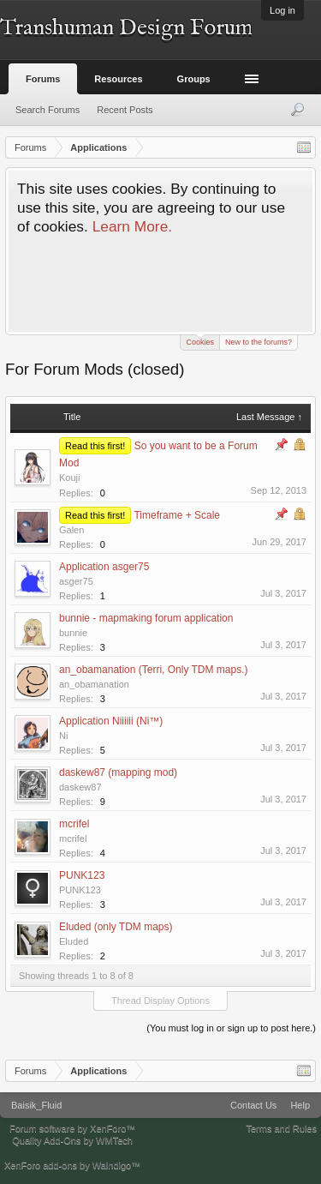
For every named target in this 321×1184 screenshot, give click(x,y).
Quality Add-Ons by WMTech (72, 1140)
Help (300, 1105)
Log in (282, 10)
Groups (194, 79)
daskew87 (80, 787)
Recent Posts (124, 110)
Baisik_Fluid (36, 1105)
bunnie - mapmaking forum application (146, 618)
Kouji (69, 477)
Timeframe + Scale (177, 515)
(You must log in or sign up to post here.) (231, 1028)
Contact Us (253, 1105)
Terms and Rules (281, 1128)
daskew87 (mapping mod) (118, 772)
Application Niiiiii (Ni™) (111, 721)
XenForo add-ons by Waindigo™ (72, 1165)
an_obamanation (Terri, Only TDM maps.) (153, 670)
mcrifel (74, 824)
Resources (118, 79)
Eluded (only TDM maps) (116, 927)
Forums (43, 79)
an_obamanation (94, 684)
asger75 (76, 581)
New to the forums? (258, 342)
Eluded (73, 941)
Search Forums (47, 110)
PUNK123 (81, 875)
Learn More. (132, 226)
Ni (63, 735)
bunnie (73, 633)
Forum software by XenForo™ (72, 1128)
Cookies (200, 340)
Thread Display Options (160, 1000)
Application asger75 (104, 567)
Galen (71, 530)
